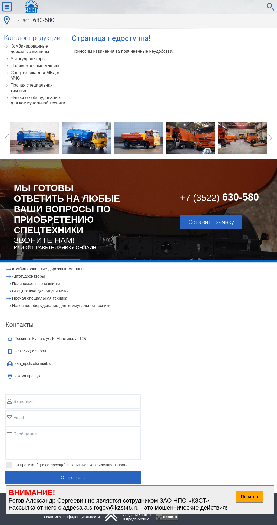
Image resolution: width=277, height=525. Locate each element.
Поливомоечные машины (36, 65)
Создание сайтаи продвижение (137, 517)
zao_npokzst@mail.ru (33, 363)
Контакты (19, 324)
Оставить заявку (211, 222)
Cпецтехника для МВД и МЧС (35, 75)
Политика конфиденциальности (72, 517)
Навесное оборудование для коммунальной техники (38, 100)
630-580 (34, 21)
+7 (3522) (30, 351)
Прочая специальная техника (32, 88)
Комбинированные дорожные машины (30, 49)
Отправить (73, 477)
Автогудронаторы (28, 58)
